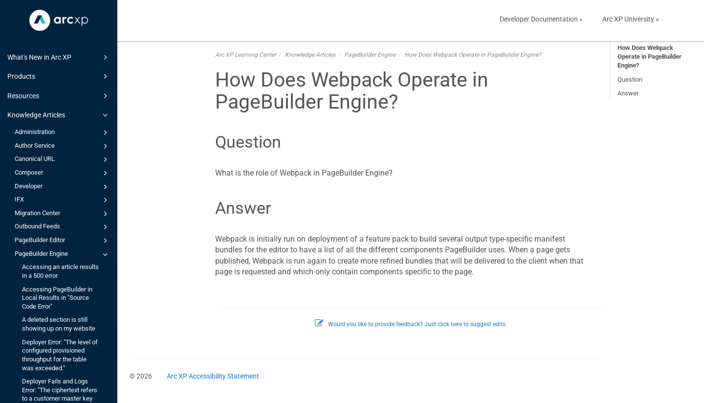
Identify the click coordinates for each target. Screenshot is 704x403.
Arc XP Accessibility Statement (213, 376)
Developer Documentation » (541, 19)
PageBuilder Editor (62, 240)
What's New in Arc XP (58, 57)
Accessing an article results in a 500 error (60, 271)
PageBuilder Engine (62, 254)
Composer (62, 173)
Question (629, 79)
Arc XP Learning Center (245, 54)
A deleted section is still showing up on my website (58, 324)
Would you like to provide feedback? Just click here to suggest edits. (411, 324)
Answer (627, 93)
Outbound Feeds (62, 227)
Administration (62, 132)
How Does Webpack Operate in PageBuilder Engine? (649, 56)
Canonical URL (62, 159)
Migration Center (62, 213)
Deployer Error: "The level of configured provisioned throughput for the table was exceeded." (60, 355)
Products (58, 76)
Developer (62, 186)
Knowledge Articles (58, 115)
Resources (58, 95)
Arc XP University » (630, 19)
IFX (62, 200)
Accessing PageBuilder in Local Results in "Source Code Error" (57, 298)
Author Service (62, 146)
